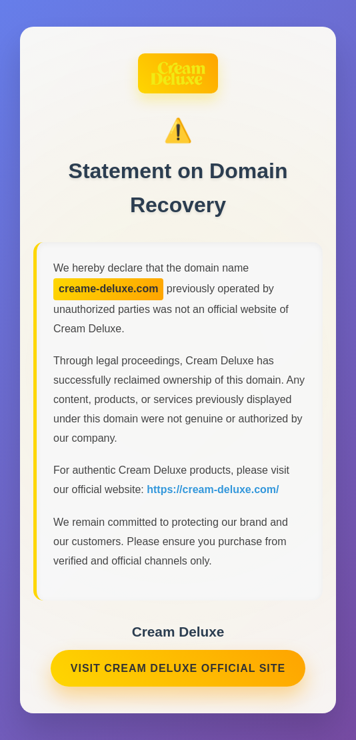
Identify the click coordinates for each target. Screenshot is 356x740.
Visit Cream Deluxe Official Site (178, 669)
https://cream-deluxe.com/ (213, 491)
